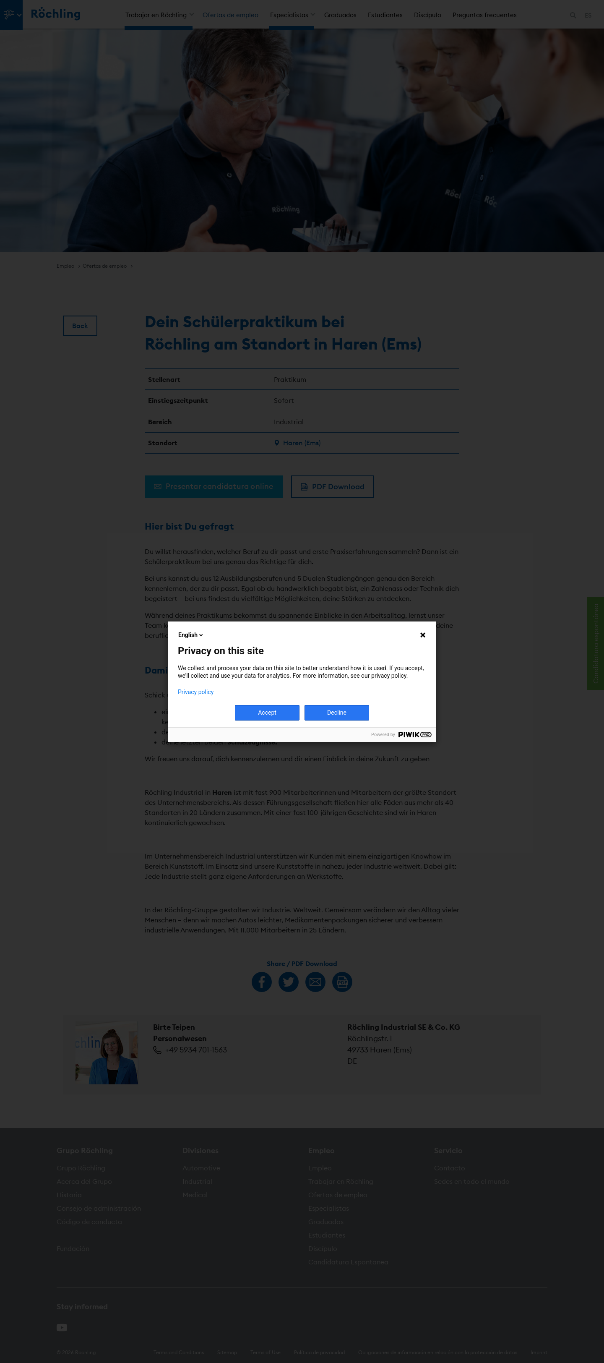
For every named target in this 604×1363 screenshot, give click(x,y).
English (191, 635)
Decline (336, 712)
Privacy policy (195, 692)
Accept (267, 712)
